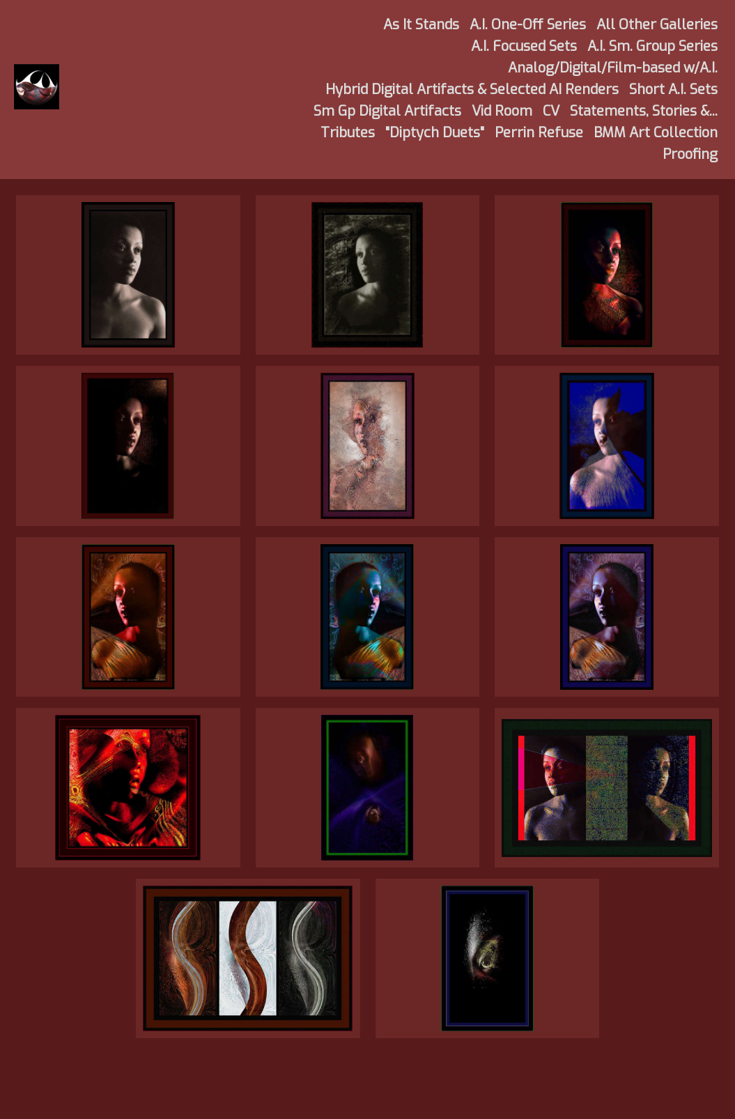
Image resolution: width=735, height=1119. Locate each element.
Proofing (690, 154)
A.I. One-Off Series (528, 24)
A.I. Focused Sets (524, 46)
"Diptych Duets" (434, 132)
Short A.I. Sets (673, 89)
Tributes (347, 132)
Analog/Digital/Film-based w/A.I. (613, 68)
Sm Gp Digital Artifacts (387, 111)
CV (551, 111)
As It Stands (421, 24)
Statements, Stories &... (644, 111)
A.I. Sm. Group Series (652, 46)
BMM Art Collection (656, 132)
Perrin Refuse (539, 132)
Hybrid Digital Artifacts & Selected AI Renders (472, 89)
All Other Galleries (657, 24)
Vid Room (502, 111)
